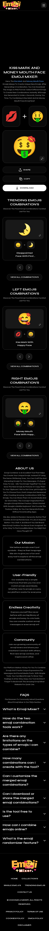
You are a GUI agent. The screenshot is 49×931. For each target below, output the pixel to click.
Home (14, 879)
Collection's (30, 879)
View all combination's (24, 277)
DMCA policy (35, 918)
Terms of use (35, 912)
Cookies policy (15, 918)
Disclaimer (24, 925)
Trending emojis (35, 885)
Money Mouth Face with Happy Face (24, 433)
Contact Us (24, 892)
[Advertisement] (24, 36)
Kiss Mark (18, 81)
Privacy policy (14, 912)
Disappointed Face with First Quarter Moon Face (25, 255)
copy (24, 179)
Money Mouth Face (35, 81)
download (24, 188)
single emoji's (12, 885)
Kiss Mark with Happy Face (24, 343)
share (24, 170)
